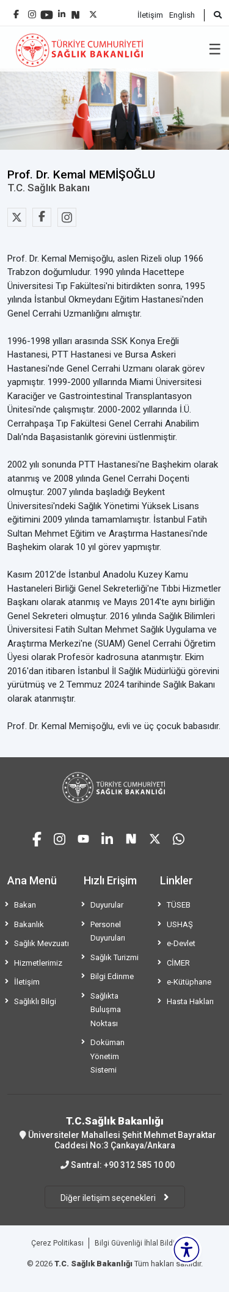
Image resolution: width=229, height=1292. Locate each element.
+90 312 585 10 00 (139, 1165)
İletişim (150, 15)
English (182, 15)
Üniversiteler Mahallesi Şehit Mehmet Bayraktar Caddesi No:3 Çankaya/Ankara (114, 1132)
